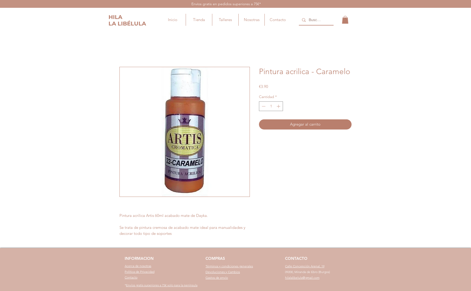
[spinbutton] (271, 106)
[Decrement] (263, 106)
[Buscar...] (316, 20)
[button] (345, 20)
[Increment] (279, 106)
